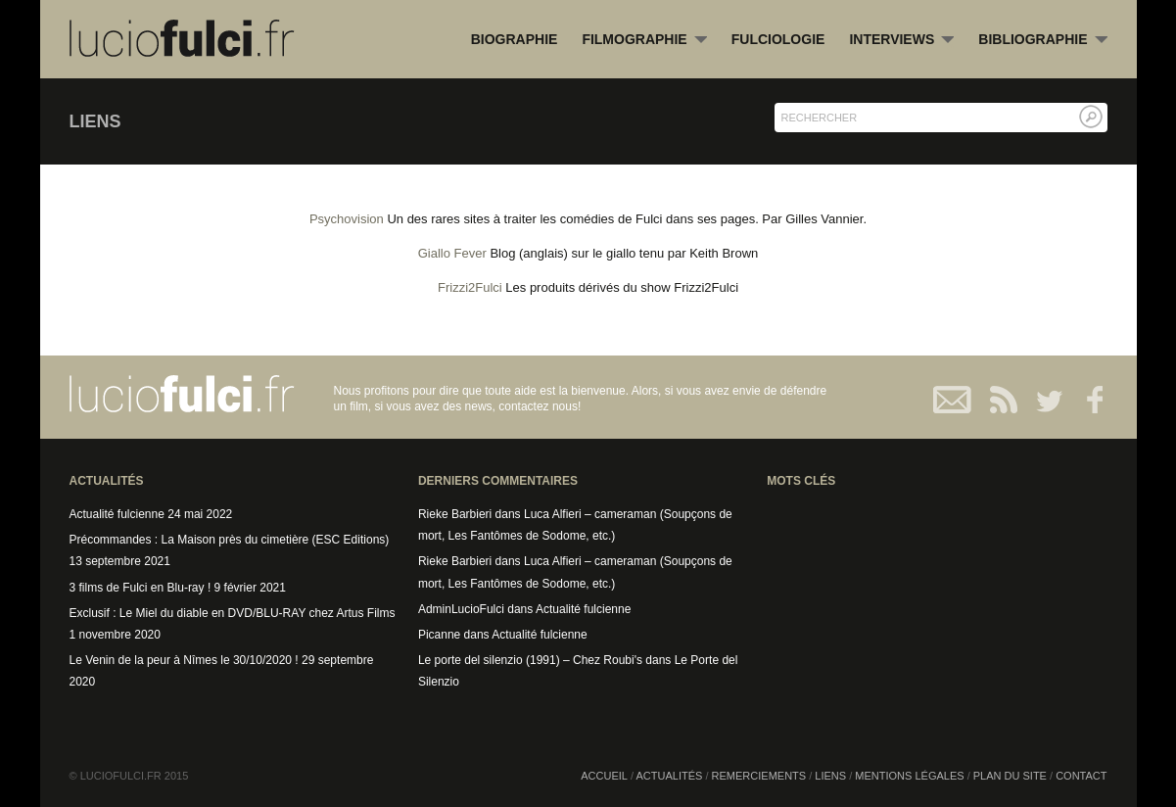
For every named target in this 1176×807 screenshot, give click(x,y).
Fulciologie (778, 39)
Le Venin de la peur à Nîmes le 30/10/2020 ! (184, 660)
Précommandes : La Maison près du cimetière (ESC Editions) (230, 539)
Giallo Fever (452, 253)
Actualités (669, 776)
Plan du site (1010, 776)
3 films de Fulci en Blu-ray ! (141, 587)
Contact (953, 399)
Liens (830, 776)
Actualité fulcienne (117, 514)
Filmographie (644, 40)
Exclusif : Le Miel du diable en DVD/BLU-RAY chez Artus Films (233, 613)
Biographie (514, 39)
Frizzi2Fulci (470, 287)
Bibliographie (1042, 40)
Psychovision (346, 219)
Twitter (1041, 399)
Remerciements (759, 776)
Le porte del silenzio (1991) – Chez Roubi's (530, 660)
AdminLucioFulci (461, 609)
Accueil (604, 776)
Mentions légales (909, 776)
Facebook (1085, 399)
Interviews (901, 40)
